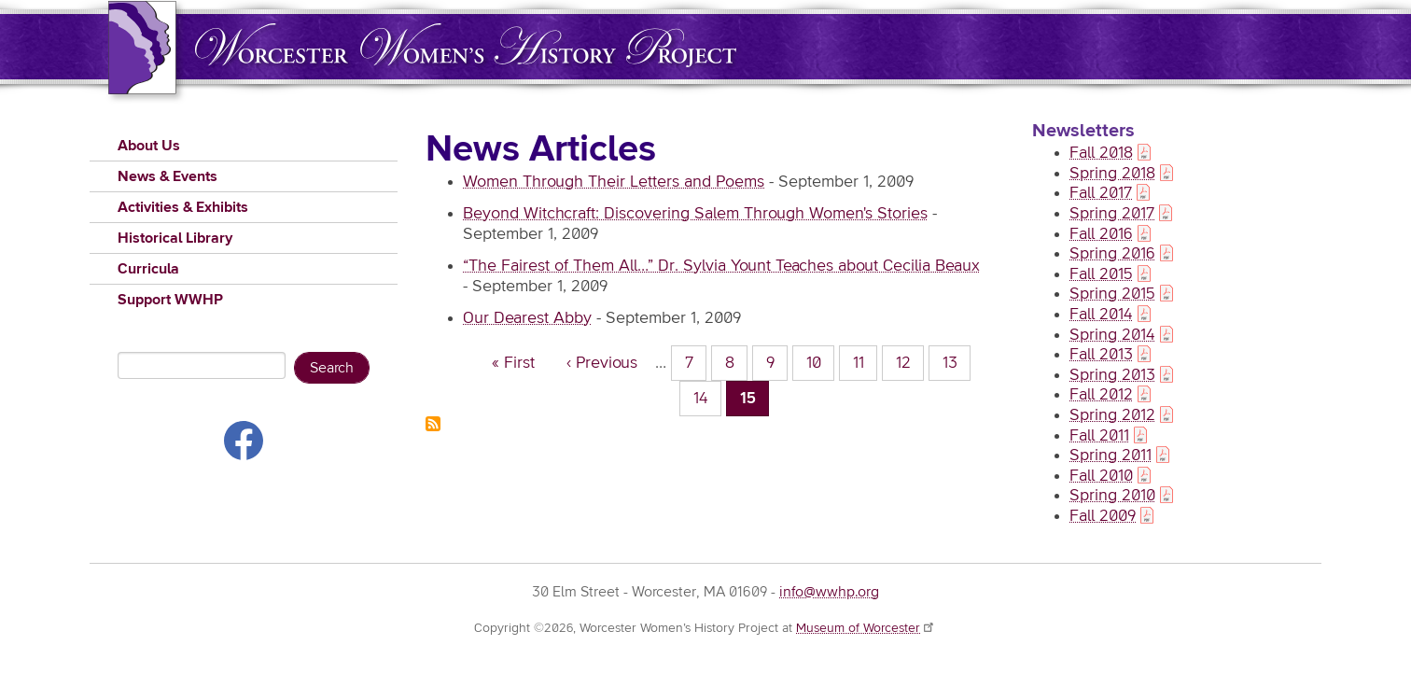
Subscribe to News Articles (433, 423)
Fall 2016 (1101, 234)
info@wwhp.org (829, 591)
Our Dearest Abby (527, 318)
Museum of (866, 628)
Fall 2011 (1099, 436)
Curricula (148, 268)
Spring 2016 (1112, 253)
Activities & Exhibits (183, 207)
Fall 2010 (1101, 476)
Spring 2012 (1112, 415)
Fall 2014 (1101, 314)
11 (865, 361)
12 (910, 361)
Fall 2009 (1102, 516)
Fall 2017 (1100, 193)
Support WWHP (170, 299)
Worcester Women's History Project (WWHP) (465, 45)
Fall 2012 (1101, 394)
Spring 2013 (1112, 375)
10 (820, 361)
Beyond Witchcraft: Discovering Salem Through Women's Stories (695, 213)
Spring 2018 (1112, 173)
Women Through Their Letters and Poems (613, 182)
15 (755, 401)
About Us (149, 145)
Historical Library (175, 238)
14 (707, 396)
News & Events (167, 176)
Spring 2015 (1112, 294)
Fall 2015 (1101, 274)
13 (957, 361)
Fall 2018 (1101, 153)
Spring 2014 (1112, 335)
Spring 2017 (1111, 213)
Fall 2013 (1101, 354)
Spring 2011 (1110, 455)
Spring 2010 (1112, 495)
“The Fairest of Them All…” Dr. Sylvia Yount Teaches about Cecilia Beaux (721, 266)
